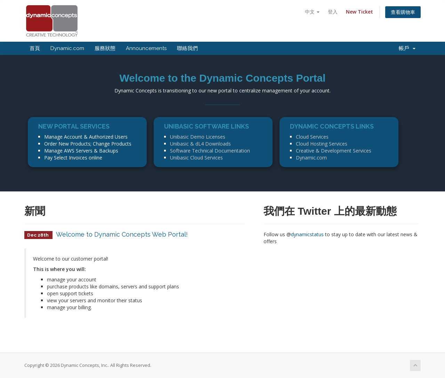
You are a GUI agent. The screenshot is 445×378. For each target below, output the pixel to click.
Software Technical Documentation (210, 150)
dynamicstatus (307, 234)
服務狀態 (105, 48)
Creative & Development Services (333, 150)
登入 (333, 11)
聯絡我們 (187, 48)
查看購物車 (403, 12)
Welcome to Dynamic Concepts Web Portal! (122, 234)
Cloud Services (312, 136)
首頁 (35, 48)
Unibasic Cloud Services (196, 157)
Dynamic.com (67, 48)
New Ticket (359, 11)
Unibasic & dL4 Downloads (200, 143)
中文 (312, 11)
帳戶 (407, 48)
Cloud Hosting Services (321, 143)
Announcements (146, 48)
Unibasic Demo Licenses (197, 136)
